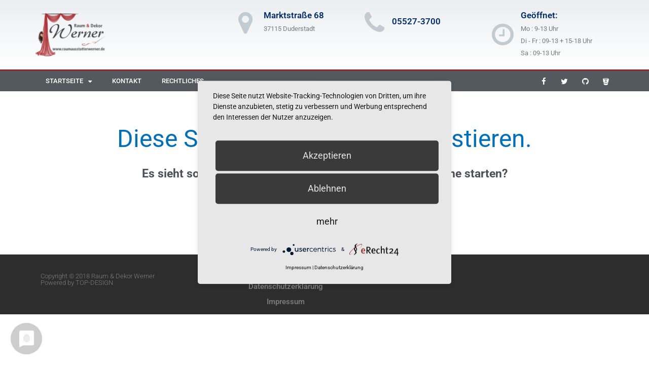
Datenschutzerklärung (285, 286)
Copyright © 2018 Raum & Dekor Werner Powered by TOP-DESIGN (98, 279)
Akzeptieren (327, 155)
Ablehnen (327, 188)
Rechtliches (183, 81)
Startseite (69, 81)
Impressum (286, 301)
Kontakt (126, 81)
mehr (327, 221)
